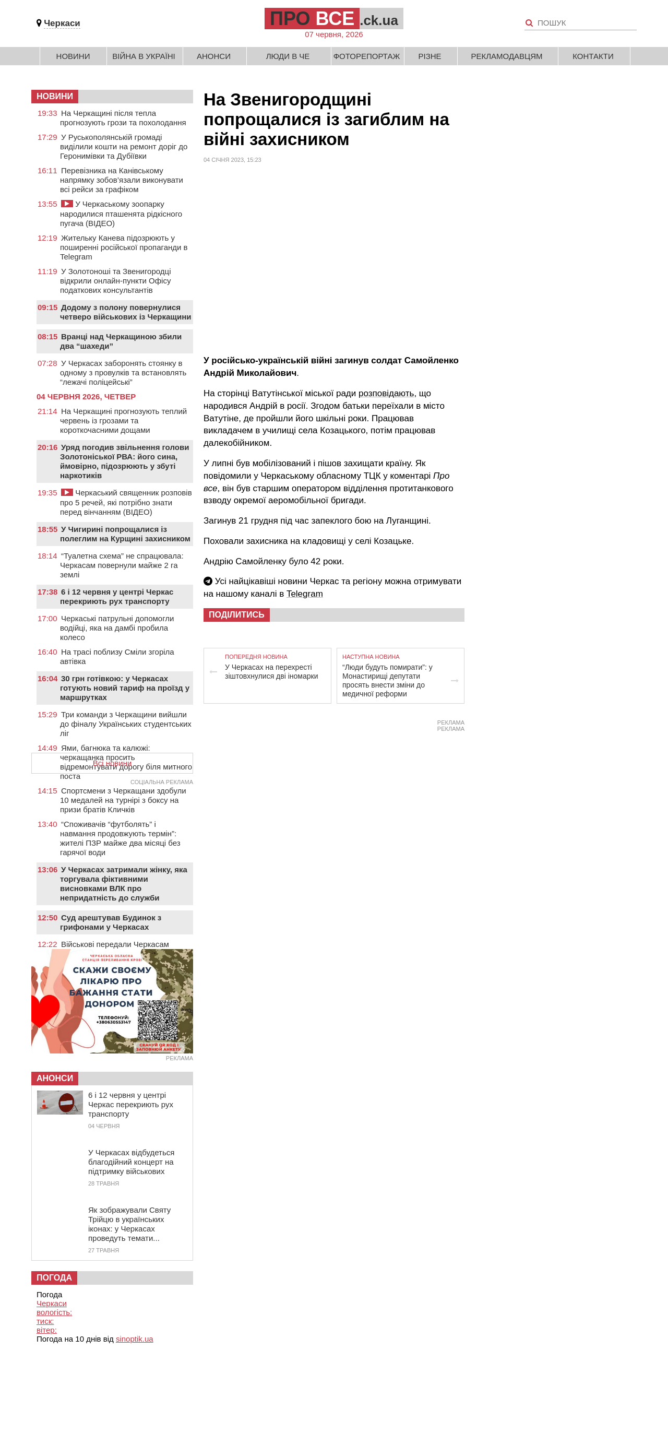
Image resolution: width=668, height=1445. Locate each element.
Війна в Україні (143, 56)
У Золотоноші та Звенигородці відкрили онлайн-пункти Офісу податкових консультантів (115, 280)
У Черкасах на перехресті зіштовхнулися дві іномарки (271, 671)
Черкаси (62, 23)
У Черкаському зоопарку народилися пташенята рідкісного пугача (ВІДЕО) (121, 213)
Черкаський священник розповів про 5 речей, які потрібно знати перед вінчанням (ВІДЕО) (126, 502)
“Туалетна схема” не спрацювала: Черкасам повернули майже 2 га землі (122, 565)
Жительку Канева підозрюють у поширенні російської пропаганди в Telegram (124, 247)
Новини (73, 56)
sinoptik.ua (134, 1338)
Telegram (305, 594)
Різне (429, 56)
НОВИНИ (55, 96)
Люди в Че (288, 56)
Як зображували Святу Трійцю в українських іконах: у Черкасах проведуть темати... (129, 1223)
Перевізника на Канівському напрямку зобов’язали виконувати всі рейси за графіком (121, 180)
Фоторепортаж (366, 56)
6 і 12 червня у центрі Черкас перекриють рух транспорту (116, 596)
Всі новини (112, 763)
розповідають (386, 393)
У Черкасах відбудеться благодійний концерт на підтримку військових (131, 1162)
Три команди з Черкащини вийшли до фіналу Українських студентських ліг (126, 724)
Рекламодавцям (506, 56)
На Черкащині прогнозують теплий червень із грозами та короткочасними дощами (123, 420)
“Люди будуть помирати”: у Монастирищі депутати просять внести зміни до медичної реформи (387, 680)
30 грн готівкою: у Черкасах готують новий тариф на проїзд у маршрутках (124, 688)
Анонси (214, 56)
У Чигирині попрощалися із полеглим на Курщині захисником (125, 534)
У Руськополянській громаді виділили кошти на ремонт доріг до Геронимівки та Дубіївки (123, 146)
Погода (54, 1277)
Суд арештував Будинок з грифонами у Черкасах (110, 922)
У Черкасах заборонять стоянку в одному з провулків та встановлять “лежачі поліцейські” (123, 372)
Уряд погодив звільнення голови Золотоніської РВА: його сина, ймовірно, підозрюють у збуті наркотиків (124, 461)
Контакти (592, 56)
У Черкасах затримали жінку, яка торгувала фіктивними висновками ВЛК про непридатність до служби (123, 883)
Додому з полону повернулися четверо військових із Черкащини (126, 312)
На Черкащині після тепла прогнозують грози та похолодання (123, 118)
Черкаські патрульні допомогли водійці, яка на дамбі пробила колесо (117, 628)
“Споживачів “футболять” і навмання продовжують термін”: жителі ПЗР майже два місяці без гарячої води (120, 838)
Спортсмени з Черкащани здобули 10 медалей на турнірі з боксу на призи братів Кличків (123, 800)
